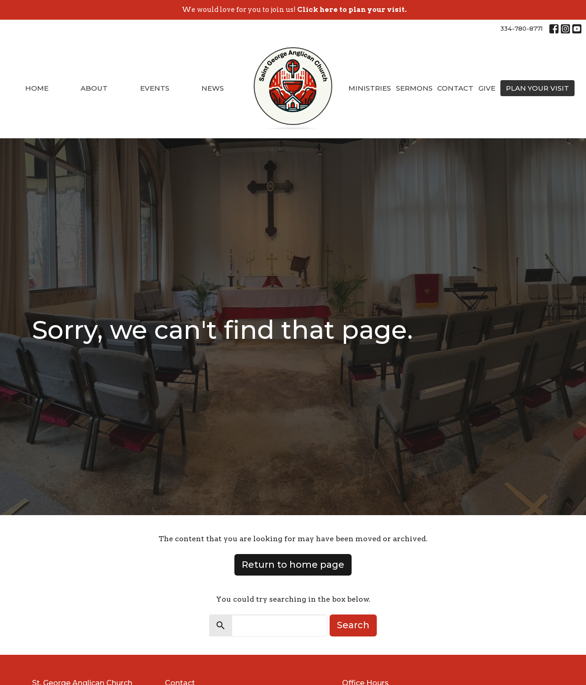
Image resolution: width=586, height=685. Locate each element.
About (94, 88)
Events (154, 88)
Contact (455, 88)
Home (37, 88)
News (212, 88)
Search (353, 625)
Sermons (414, 88)
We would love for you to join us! (294, 9)
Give (486, 88)
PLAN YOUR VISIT (537, 88)
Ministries (369, 88)
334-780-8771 (521, 28)
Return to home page (293, 564)
